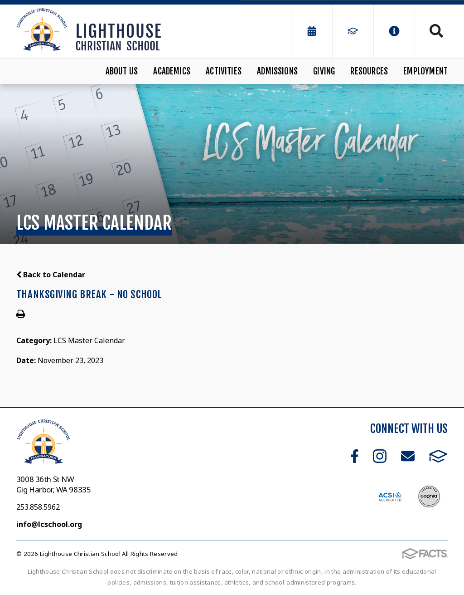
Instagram (380, 456)
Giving (324, 71)
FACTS (438, 456)
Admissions (277, 71)
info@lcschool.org (49, 524)
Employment (425, 71)
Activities (224, 71)
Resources (369, 71)
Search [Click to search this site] (436, 31)
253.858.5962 (38, 507)
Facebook (354, 456)
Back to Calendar (50, 275)
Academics (171, 71)
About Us (122, 71)
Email (408, 456)
